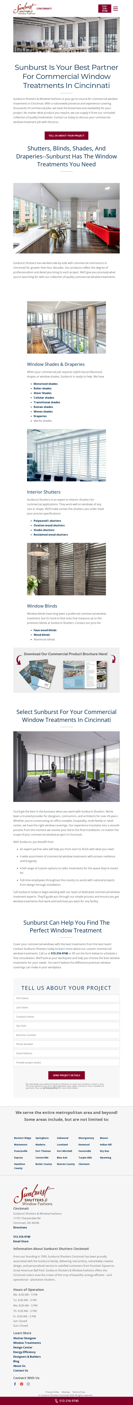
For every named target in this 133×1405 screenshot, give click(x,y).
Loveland (62, 1144)
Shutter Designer (24, 1338)
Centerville (42, 1157)
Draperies (40, 416)
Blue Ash (62, 1157)
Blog (16, 1361)
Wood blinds (42, 635)
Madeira (40, 1144)
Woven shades (43, 411)
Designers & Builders (27, 1356)
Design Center (22, 1347)
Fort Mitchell (64, 1151)
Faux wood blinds (45, 630)
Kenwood (84, 1144)
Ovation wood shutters (49, 525)
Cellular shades (44, 397)
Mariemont (20, 1144)
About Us (19, 1366)
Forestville (85, 1151)
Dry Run (104, 1151)
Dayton (18, 1157)
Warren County (66, 1164)
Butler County (44, 1164)
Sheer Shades (42, 393)
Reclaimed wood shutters (51, 534)
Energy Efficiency (24, 1352)
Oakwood (62, 1138)
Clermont (84, 1164)
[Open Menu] (115, 8)
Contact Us (20, 1370)
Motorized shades (46, 384)
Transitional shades (47, 402)
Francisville (20, 1151)
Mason (104, 1138)
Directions (20, 1227)
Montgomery (86, 1138)
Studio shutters (44, 530)
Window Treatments (27, 1343)
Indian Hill (106, 1144)
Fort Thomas (43, 1151)
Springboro (42, 1138)
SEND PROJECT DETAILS (66, 1075)
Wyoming (105, 1157)
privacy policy (50, 1088)
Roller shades (42, 388)
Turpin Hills (85, 1157)
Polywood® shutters (47, 521)
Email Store (21, 1241)
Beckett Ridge (22, 1138)
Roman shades (43, 407)
